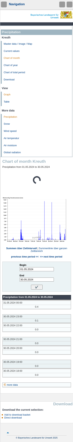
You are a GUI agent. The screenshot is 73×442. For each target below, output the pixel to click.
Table (6, 101)
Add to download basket (17, 414)
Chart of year (11, 65)
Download (9, 79)
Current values (12, 51)
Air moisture (10, 145)
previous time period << (25, 256)
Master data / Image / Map (18, 44)
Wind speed (10, 131)
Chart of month (12, 58)
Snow (7, 124)
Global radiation (12, 152)
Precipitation (10, 117)
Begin (23, 265)
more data (12, 385)
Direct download (13, 417)
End (22, 275)
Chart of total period (14, 72)
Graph (7, 94)
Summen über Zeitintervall (21, 248)
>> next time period (51, 256)
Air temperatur (11, 138)
